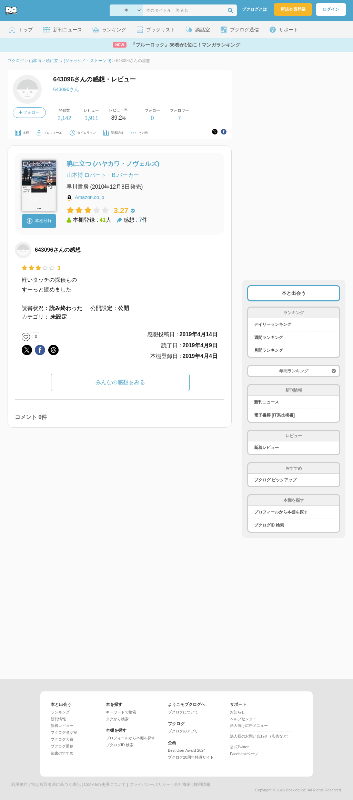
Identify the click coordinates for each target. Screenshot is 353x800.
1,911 (91, 118)
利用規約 (19, 784)
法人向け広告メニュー (249, 725)
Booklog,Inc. (296, 790)
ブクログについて (183, 712)
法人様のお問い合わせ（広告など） (260, 736)
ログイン (331, 9)
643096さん (66, 89)
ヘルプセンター (243, 719)
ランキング (60, 712)
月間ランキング (268, 350)
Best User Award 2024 (186, 750)
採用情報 (202, 784)
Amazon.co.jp (89, 197)
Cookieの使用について (105, 784)
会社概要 (182, 784)
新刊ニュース (266, 402)
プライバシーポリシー (150, 784)
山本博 (75, 175)
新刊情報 (58, 719)
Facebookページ (244, 754)
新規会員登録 (293, 9)
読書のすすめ (62, 753)
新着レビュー (266, 447)
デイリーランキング (272, 324)
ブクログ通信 (62, 746)
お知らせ (237, 712)
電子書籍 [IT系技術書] (274, 415)
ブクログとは (254, 9)
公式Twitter (239, 747)
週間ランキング (268, 337)
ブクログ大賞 (62, 739)
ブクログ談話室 (64, 732)
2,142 (64, 118)
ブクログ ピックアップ (275, 480)
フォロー (29, 112)
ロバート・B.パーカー (111, 175)
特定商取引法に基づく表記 (56, 784)
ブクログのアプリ (183, 731)
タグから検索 (117, 719)
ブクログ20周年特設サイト (191, 757)
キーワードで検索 (121, 712)
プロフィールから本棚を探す (281, 512)
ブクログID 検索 (269, 525)
